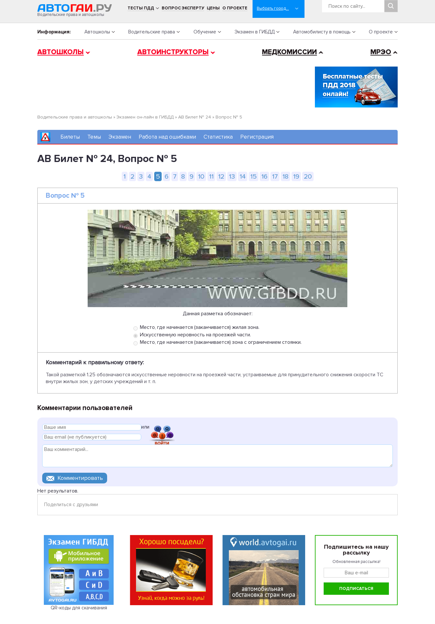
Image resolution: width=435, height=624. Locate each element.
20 (308, 176)
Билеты (70, 137)
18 (285, 176)
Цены (213, 8)
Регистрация (257, 137)
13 (232, 176)
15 (253, 176)
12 (221, 176)
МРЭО (380, 52)
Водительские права (151, 32)
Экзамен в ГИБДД (254, 32)
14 (243, 176)
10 (201, 176)
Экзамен (119, 137)
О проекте (234, 8)
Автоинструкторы (173, 52)
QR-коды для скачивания (79, 608)
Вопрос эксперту (183, 8)
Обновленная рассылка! (356, 561)
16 (264, 176)
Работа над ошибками (167, 137)
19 (296, 176)
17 (275, 176)
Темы (94, 137)
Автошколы (97, 32)
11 (211, 176)
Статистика (218, 137)
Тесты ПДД (141, 8)
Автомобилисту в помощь (322, 32)
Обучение (204, 32)
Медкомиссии (289, 52)
